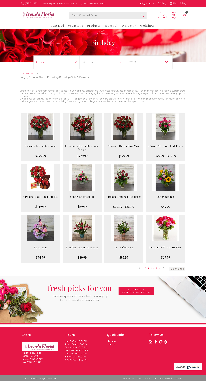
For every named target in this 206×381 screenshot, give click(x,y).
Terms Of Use (128, 378)
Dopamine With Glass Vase (165, 247)
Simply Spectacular (82, 196)
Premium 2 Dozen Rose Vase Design (82, 147)
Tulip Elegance (123, 247)
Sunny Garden (165, 196)
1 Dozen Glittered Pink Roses (165, 146)
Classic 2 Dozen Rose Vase (124, 146)
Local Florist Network (163, 378)
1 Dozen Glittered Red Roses (123, 196)
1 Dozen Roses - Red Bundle (40, 196)
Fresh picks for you (80, 292)
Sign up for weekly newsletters (136, 291)
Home (22, 73)
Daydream (40, 247)
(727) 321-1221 (31, 3)
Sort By (132, 61)
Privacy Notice (144, 378)
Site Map (179, 378)
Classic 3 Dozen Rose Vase (40, 146)
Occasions (30, 73)
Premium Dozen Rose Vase (82, 247)
